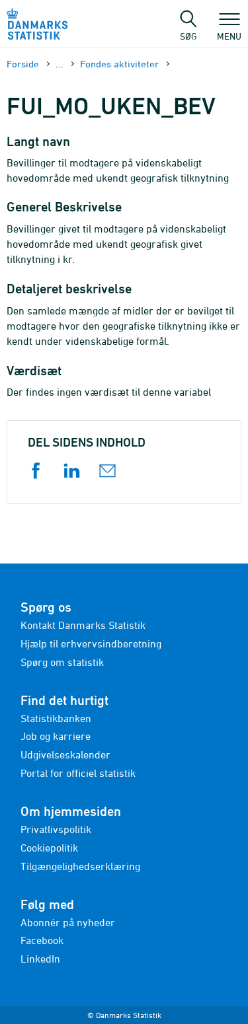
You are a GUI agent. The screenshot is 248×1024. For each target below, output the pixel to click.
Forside (23, 63)
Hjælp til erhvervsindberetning (91, 643)
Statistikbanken (56, 718)
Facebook (42, 940)
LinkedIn (40, 959)
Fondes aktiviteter (119, 63)
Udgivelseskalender (65, 754)
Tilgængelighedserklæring (80, 866)
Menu (229, 29)
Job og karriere (56, 736)
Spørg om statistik (62, 662)
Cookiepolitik (49, 848)
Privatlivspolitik (56, 829)
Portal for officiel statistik (78, 773)
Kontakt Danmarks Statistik (83, 625)
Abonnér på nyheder (68, 922)
